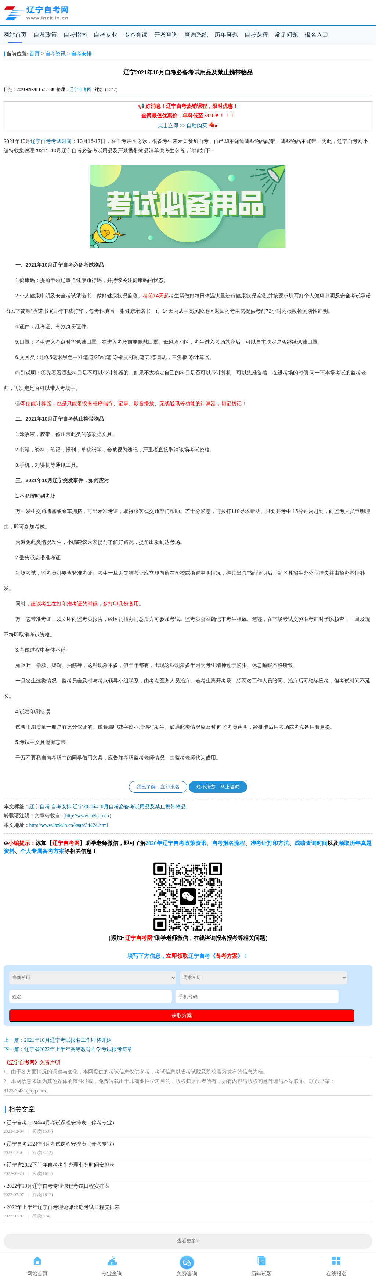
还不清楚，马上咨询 (217, 787)
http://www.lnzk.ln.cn (87, 816)
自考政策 (45, 35)
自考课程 (256, 35)
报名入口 (316, 35)
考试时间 (61, 141)
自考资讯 (55, 53)
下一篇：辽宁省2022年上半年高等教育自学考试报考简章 (68, 1049)
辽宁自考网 (80, 89)
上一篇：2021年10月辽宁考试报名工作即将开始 (58, 1040)
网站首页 (15, 35)
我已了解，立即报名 (158, 787)
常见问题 (286, 35)
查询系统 (196, 35)
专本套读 (136, 35)
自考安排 (81, 53)
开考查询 (166, 35)
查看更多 (188, 1241)
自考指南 (75, 35)
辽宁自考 (40, 141)
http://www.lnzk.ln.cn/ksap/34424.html (68, 825)
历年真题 (226, 35)
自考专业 (105, 35)
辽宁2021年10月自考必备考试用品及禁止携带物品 (129, 806)
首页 (34, 53)
